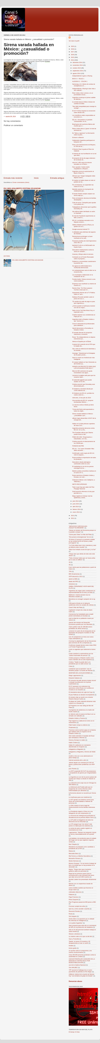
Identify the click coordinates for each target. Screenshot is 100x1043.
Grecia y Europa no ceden (77, 740)
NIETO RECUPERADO (79, 484)
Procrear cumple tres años (77, 906)
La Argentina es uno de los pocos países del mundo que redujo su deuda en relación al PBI (82, 778)
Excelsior (47, 61)
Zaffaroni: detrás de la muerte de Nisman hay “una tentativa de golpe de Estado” (81, 975)
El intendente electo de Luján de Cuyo (80, 692)
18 (69, 562)
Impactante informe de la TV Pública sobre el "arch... (83, 293)
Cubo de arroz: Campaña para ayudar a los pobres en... (84, 203)
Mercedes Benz (74, 853)
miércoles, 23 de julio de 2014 (81, 397)
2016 (72, 54)
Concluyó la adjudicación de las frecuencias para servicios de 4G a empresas (82, 641)
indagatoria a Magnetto (76, 749)
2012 (72, 518)
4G (70, 565)
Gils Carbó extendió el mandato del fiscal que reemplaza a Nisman (81, 736)
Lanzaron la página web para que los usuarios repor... (83, 376)
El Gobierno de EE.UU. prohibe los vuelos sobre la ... (83, 394)
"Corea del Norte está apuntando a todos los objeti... (83, 410)
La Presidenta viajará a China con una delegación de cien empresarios (81, 812)
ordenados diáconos (75, 892)
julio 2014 (76, 501)
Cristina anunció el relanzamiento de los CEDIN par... (83, 442)
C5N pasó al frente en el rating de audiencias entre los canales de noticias (81, 604)
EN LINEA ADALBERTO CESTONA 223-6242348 (22, 188)
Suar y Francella (74, 939)
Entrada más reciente (13, 178)
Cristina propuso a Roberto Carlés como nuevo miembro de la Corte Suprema (81, 658)
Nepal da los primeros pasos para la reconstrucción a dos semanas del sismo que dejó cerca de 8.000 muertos (81, 875)
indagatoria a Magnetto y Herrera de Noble (82, 752)
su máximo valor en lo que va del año (80, 936)
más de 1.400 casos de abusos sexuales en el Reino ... (82, 163)
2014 (72, 60)
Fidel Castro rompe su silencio (78, 725)
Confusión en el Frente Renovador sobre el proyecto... (83, 257)
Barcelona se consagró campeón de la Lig (82, 599)
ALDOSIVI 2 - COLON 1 (79, 81)
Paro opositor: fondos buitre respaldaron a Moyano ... (81, 167)
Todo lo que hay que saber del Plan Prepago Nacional (83, 488)
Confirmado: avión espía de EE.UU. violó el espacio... (83, 454)
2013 (72, 515)
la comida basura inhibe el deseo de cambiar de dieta (83, 102)
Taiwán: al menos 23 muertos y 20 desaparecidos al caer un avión (79, 942)
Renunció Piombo (74, 911)
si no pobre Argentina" (75, 923)
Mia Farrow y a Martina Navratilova (80, 856)
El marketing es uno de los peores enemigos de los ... (83, 467)
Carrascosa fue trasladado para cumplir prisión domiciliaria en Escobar (81, 615)
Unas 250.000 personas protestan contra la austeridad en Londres (82, 955)
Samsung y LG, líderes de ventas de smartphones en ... (83, 85)
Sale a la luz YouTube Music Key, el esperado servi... (83, 311)
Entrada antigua (57, 178)
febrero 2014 (77, 509)
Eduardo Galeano (74, 678)
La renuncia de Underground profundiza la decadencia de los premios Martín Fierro (82, 816)
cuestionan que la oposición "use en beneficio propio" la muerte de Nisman (80, 669)
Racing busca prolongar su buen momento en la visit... (82, 237)
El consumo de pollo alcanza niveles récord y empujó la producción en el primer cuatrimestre (82, 682)
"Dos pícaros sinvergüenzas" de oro (80, 537)
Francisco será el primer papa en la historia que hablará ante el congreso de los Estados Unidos (82, 731)
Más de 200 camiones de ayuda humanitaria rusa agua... (82, 371)
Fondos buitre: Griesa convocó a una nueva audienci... (83, 280)
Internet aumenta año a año (77, 760)
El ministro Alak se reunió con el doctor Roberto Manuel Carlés (81, 698)
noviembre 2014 (78, 65)
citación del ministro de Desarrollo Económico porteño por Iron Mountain (80, 623)
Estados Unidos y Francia (77, 718)
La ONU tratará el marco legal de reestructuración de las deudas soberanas (82, 806)
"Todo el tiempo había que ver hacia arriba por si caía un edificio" (82, 558)
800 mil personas (74, 574)
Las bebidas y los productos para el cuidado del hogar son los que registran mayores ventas (82, 840)
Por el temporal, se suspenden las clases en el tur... (83, 185)
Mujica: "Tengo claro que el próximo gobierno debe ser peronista (80, 870)
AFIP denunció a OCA (76, 576)
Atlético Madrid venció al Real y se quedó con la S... (83, 225)
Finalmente (72, 727)
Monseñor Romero (74, 858)
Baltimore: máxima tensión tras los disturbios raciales (79, 595)
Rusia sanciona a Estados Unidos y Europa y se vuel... (83, 476)
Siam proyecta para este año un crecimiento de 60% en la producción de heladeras (82, 926)
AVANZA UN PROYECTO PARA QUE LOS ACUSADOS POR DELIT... (84, 367)
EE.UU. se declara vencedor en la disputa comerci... (82, 221)
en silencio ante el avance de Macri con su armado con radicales (82, 715)
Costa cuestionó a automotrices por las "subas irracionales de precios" (81, 654)
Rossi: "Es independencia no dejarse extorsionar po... (83, 338)
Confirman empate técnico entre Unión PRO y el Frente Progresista (82, 646)
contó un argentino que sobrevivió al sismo (82, 649)
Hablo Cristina (73, 742)
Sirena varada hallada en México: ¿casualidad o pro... (82, 414)
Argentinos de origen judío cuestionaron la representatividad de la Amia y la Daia (82, 591)
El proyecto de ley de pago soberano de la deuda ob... (83, 159)
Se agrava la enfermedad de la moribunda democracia (82, 266)
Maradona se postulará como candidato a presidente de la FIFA (82, 847)
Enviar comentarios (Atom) (21, 182)
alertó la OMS (73, 579)
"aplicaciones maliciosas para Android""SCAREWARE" (78, 527)
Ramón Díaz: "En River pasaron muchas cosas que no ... (82, 289)
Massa (71, 851)
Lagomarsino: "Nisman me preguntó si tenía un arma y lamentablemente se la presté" (82, 833)
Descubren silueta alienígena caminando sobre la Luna (81, 463)
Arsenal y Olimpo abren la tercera (82, 254)
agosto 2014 (77, 73)
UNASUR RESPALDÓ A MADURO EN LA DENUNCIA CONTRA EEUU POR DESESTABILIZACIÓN (82, 960)
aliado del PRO (73, 581)
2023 (72, 46)
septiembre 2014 (78, 70)
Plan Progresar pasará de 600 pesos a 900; (82, 902)
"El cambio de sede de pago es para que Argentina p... (83, 302)
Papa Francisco (74, 897)
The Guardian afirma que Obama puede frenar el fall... (82, 433)
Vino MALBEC (73, 967)
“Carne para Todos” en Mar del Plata (80, 534)
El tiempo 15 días (74, 1032)
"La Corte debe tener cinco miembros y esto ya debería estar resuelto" (82, 546)
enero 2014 (76, 512)
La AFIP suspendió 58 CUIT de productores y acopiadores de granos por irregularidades (82, 772)
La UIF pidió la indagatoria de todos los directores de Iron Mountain (81, 820)
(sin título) (7, 256)
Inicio (36, 178)
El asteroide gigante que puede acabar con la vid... (82, 380)
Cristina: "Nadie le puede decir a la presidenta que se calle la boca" (79, 663)
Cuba (70, 666)
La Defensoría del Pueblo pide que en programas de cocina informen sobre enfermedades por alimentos (80, 788)
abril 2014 (76, 506)
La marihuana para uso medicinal (79, 797)
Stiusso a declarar (74, 934)
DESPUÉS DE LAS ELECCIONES (79, 673)
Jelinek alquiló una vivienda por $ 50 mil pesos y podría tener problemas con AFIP (82, 763)
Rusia (70, 914)
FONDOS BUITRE (78, 446)
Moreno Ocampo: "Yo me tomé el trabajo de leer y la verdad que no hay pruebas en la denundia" (82, 865)
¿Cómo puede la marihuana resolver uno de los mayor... (83, 306)
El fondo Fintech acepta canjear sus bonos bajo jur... (83, 194)
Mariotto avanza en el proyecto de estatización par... (82, 190)
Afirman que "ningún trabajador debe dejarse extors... (83, 176)
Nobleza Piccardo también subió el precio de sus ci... (83, 297)
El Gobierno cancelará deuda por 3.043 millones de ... (82, 389)
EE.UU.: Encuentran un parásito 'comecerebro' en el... (82, 120)
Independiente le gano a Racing (82, 76)
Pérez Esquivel (73, 899)
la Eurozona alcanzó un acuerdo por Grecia (82, 793)
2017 (72, 52)
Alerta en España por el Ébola (81, 341)
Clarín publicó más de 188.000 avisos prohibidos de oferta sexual (80, 627)
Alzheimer (72, 584)
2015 (72, 57)
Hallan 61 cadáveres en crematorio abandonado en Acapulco (80, 746)
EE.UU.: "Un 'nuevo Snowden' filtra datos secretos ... (83, 449)
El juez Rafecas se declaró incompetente (81, 695)
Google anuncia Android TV (80, 229)
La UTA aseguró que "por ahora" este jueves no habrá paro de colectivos (80, 825)
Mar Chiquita (73, 844)
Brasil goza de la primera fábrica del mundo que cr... (83, 125)
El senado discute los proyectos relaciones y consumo (82, 333)
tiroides (71, 945)
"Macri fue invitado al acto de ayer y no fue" (82, 549)
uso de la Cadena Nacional (77, 965)
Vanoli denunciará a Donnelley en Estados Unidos (82, 329)
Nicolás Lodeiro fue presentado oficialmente (82, 879)
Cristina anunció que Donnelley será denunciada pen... (83, 385)
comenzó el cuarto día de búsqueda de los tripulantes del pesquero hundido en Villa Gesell (82, 632)
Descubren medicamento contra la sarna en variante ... (83, 250)
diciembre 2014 (78, 62)
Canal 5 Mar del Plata (11, 16)
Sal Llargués (73, 916)
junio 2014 (76, 504)
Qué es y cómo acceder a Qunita (79, 909)
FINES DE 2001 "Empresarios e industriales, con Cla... (82, 437)
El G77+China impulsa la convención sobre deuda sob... (83, 111)
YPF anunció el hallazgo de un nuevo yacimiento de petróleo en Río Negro (80, 970)
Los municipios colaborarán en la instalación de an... (82, 275)
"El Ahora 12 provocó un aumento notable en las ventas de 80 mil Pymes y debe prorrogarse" (82, 541)
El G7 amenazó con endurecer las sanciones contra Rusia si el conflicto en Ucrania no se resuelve (81, 688)
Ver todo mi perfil (74, 41)
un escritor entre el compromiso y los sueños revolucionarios (80, 951)
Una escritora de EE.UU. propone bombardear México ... (82, 401)
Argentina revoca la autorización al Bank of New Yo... (83, 172)
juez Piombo (72, 768)
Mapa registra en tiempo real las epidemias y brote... (82, 496)
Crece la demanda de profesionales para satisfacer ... (83, 324)
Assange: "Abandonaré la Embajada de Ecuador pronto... (83, 354)
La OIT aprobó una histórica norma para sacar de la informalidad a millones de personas (81, 801)
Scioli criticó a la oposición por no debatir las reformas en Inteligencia (81, 919)
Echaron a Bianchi (78, 137)
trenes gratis (72, 948)
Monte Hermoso (74, 861)
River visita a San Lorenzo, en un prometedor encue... (82, 93)
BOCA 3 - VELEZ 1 (78, 78)
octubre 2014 (77, 68)
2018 (72, 49)
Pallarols (71, 894)
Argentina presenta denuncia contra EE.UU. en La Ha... (83, 429)
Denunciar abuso (75, 981)
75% (70, 571)
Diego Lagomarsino (75, 675)
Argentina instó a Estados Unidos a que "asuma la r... (83, 320)
